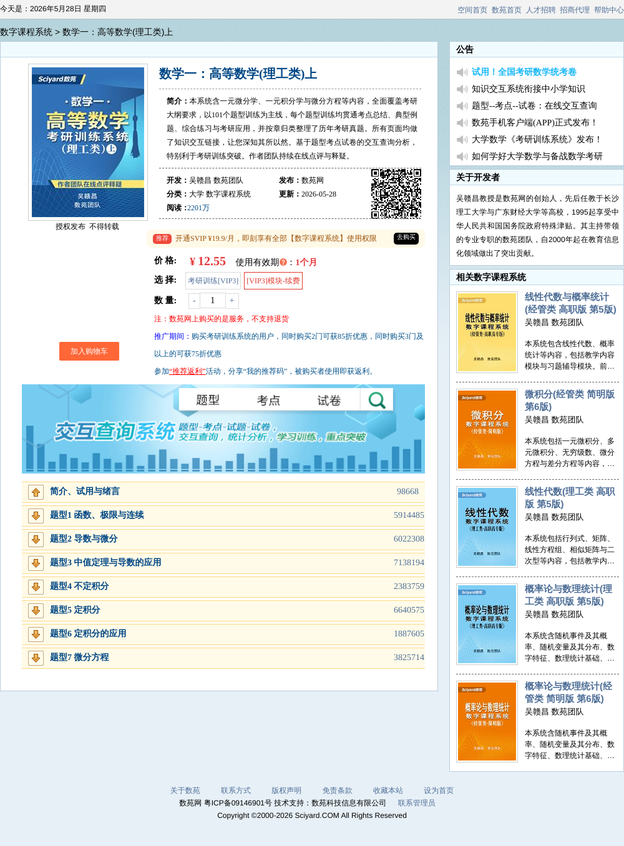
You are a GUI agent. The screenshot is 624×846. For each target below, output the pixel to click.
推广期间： (173, 336)
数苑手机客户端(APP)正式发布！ (535, 123)
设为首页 (439, 790)
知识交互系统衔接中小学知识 (528, 89)
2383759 (409, 586)
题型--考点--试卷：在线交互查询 (534, 106)
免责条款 (338, 790)
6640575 (409, 610)
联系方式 (236, 790)
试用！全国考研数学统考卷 (524, 72)
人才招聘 (541, 10)
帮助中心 (609, 10)
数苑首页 (507, 10)
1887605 (409, 634)
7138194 (409, 563)
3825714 (409, 658)
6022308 (409, 539)
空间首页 (472, 10)
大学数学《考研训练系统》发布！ (537, 140)
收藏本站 (388, 790)
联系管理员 (417, 803)
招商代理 (575, 10)
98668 (408, 492)
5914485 (409, 515)
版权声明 (286, 790)
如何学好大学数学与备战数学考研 (537, 157)
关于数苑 (185, 790)
